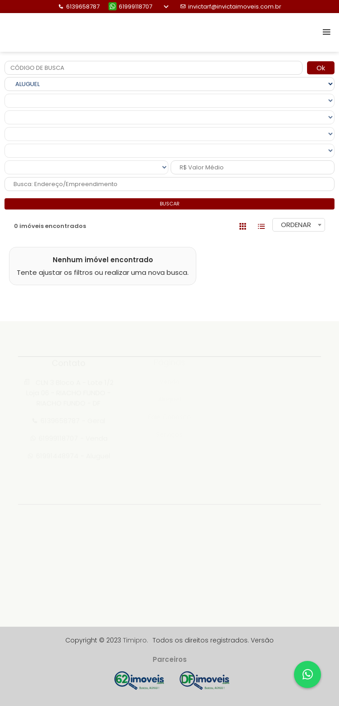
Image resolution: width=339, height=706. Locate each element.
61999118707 (130, 6)
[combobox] (298, 225)
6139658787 (78, 6)
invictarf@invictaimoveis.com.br (230, 6)
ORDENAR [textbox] (296, 224)
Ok (320, 68)
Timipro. (135, 640)
